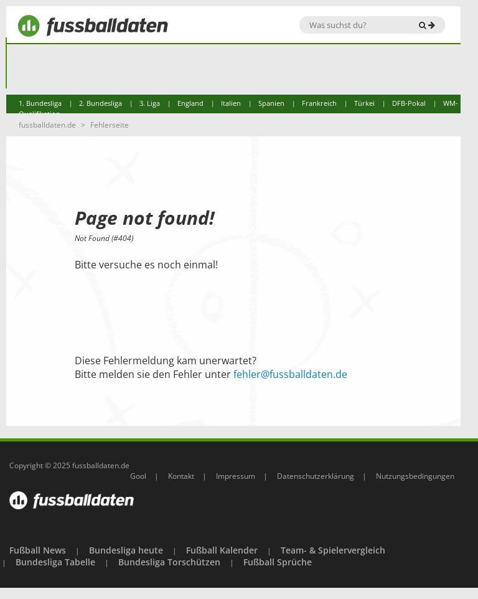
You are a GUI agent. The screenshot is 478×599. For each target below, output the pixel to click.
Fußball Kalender (222, 550)
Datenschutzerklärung (315, 476)
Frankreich (319, 103)
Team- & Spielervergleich (333, 550)
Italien (231, 103)
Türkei (364, 103)
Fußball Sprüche (277, 562)
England (190, 103)
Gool (138, 476)
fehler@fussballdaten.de (290, 374)
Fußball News (37, 550)
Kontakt (181, 476)
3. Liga (149, 103)
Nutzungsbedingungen (415, 476)
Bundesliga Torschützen (169, 562)
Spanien (271, 103)
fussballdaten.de (47, 125)
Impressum (235, 476)
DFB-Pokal (409, 103)
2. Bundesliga (100, 103)
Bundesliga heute (126, 550)
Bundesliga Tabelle (55, 562)
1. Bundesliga (40, 103)
